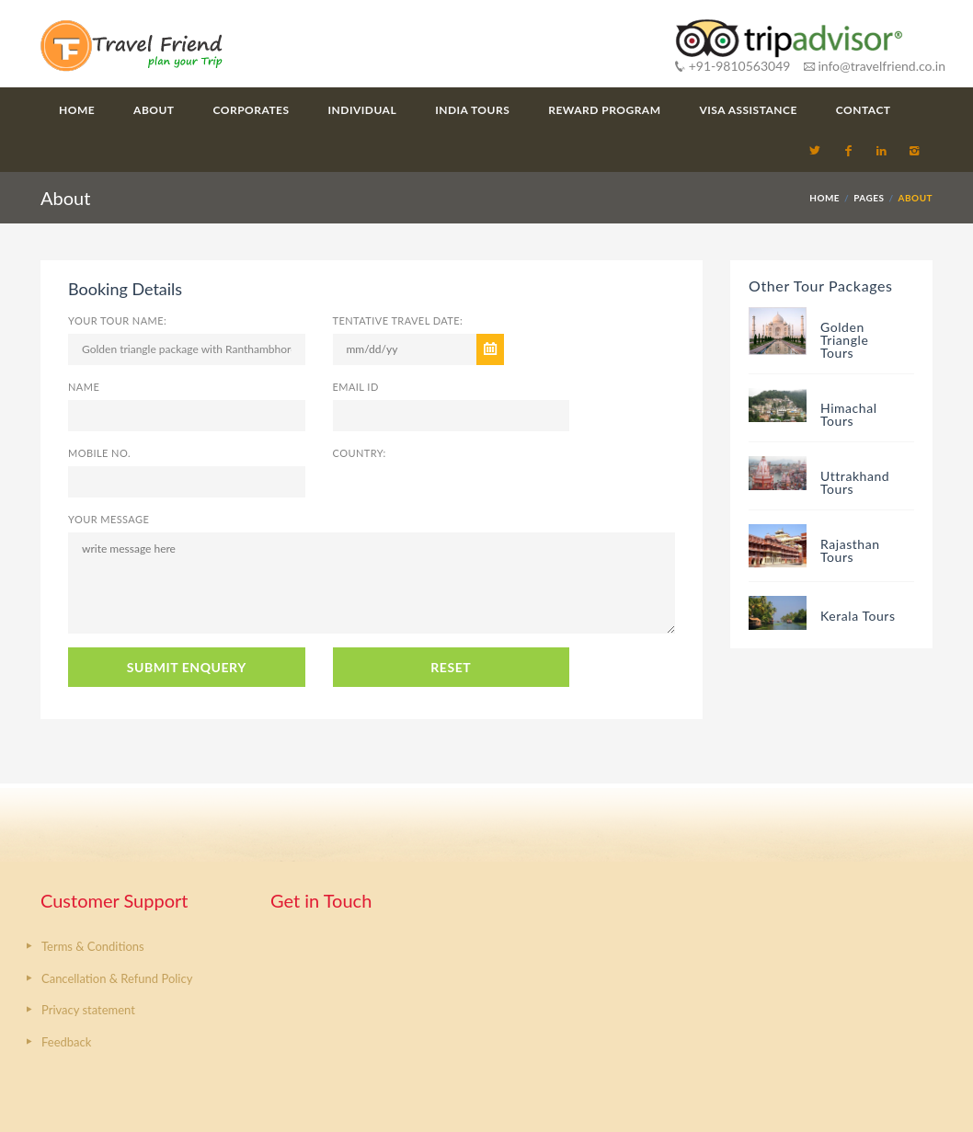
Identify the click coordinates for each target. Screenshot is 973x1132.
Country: (359, 453)
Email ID (356, 387)
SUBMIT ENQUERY (186, 667)
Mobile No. (99, 453)
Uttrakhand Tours (854, 482)
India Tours (472, 110)
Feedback (66, 1042)
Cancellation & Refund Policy (116, 978)
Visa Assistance (748, 110)
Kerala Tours (858, 615)
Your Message (108, 519)
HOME (824, 197)
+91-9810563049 (732, 66)
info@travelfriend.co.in (874, 66)
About (153, 110)
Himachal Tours (848, 414)
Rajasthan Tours (850, 550)
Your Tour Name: (117, 320)
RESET (450, 667)
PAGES (868, 197)
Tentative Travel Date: (398, 320)
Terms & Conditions (92, 946)
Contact (863, 110)
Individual (362, 110)
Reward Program (604, 110)
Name (83, 387)
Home (77, 110)
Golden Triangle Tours (844, 339)
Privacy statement (88, 1009)
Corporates (251, 110)
